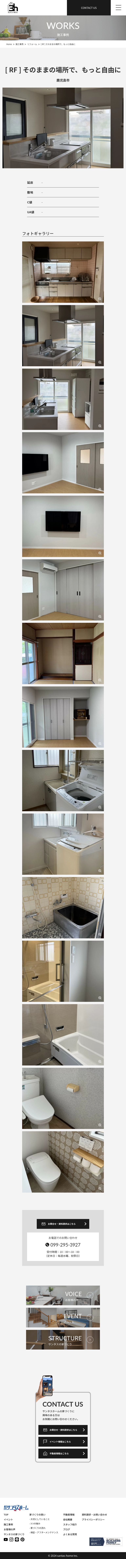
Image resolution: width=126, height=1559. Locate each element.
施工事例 (8, 1524)
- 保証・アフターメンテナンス (43, 1532)
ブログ (66, 1529)
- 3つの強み (34, 1523)
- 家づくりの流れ (37, 1527)
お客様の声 (9, 1529)
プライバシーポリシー (93, 1519)
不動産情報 (68, 1514)
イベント (8, 1519)
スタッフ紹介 (70, 1524)
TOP (6, 1514)
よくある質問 (70, 1534)
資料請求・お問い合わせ (94, 1514)
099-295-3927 (65, 1245)
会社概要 (67, 1519)
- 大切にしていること (39, 1519)
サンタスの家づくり (14, 1534)
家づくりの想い (37, 1514)
